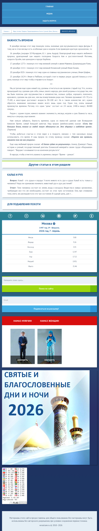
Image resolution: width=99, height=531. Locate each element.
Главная (49, 6)
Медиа (49, 14)
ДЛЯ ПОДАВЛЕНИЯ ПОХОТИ (24, 204)
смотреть (22, 359)
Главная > (7, 31)
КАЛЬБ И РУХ (15, 174)
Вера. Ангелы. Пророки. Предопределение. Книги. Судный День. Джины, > (35, 31)
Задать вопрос (49, 21)
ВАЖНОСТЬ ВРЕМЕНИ (68, 31)
